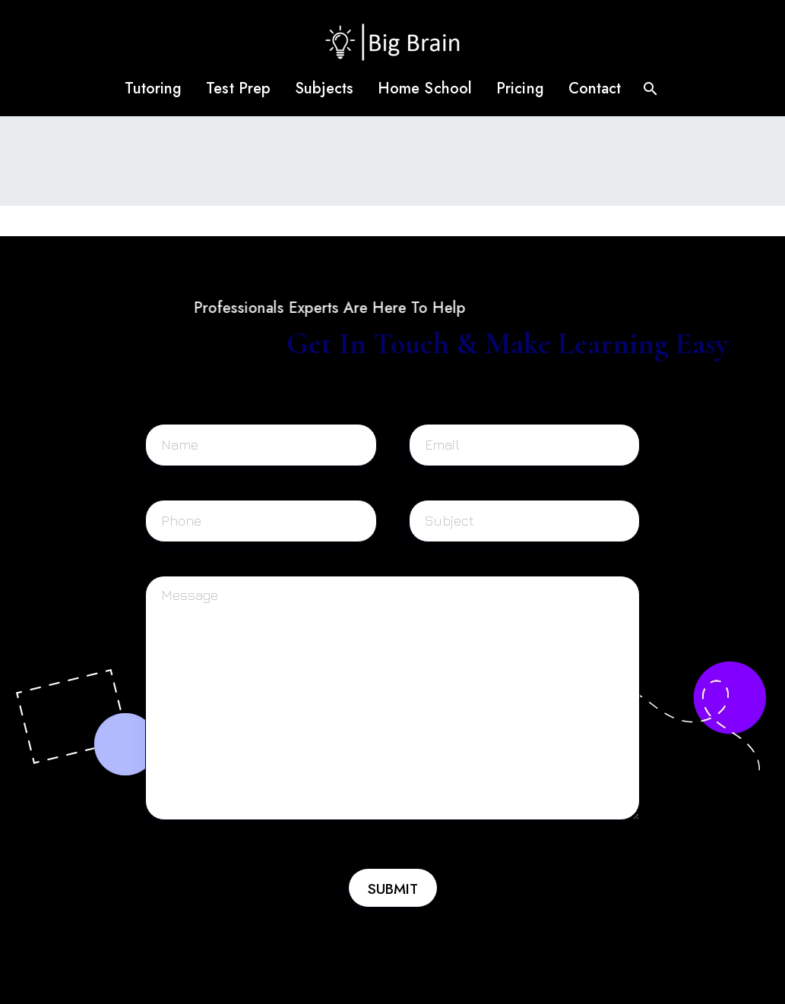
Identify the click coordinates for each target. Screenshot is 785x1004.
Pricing (520, 88)
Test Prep (238, 88)
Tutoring (153, 88)
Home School (425, 88)
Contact (595, 88)
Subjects (324, 88)
